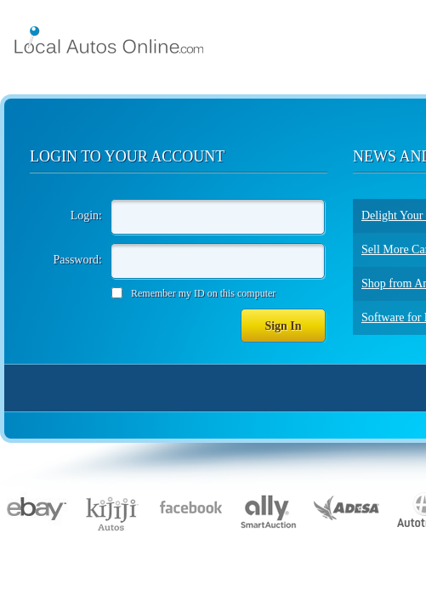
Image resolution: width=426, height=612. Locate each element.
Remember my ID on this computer (203, 293)
